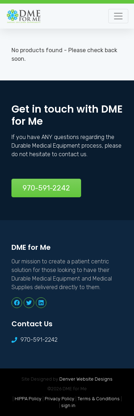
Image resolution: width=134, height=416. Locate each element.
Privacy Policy (59, 398)
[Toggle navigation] (118, 16)
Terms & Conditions (99, 398)
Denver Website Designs (86, 379)
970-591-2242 (46, 188)
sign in (68, 405)
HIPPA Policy (28, 398)
